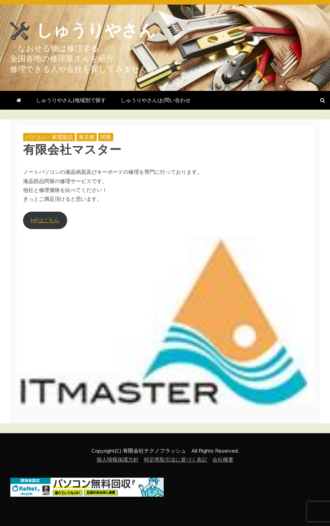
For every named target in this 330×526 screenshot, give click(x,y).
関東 (105, 137)
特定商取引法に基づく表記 (175, 459)
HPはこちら (45, 220)
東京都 (87, 137)
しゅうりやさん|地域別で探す (71, 100)
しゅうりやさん (96, 30)
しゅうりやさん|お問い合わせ (156, 100)
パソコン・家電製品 (49, 137)
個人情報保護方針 (117, 459)
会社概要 (223, 459)
